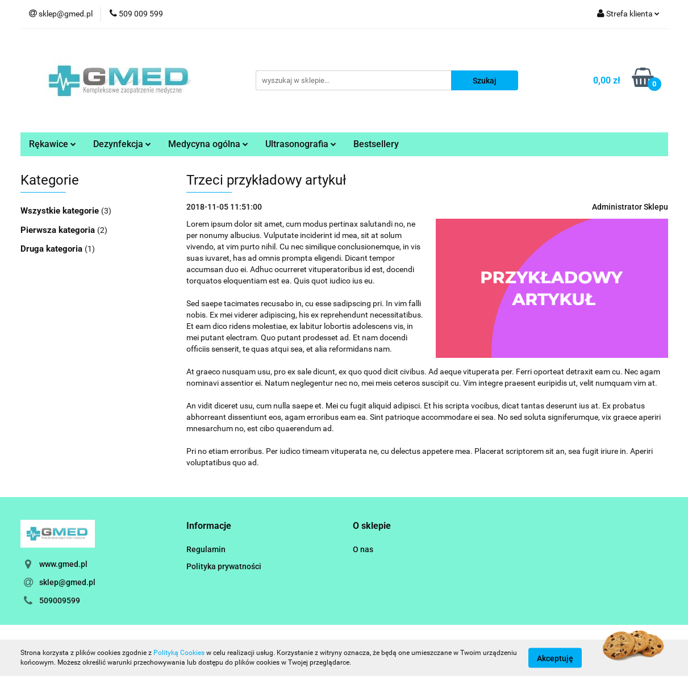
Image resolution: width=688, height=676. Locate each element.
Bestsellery (376, 144)
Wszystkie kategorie (60, 211)
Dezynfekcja (122, 144)
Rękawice (52, 144)
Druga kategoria (52, 249)
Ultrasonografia (300, 144)
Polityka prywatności (223, 566)
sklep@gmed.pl (67, 582)
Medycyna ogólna (208, 144)
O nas (363, 549)
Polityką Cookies (179, 653)
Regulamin (206, 549)
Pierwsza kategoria (58, 230)
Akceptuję (555, 657)
